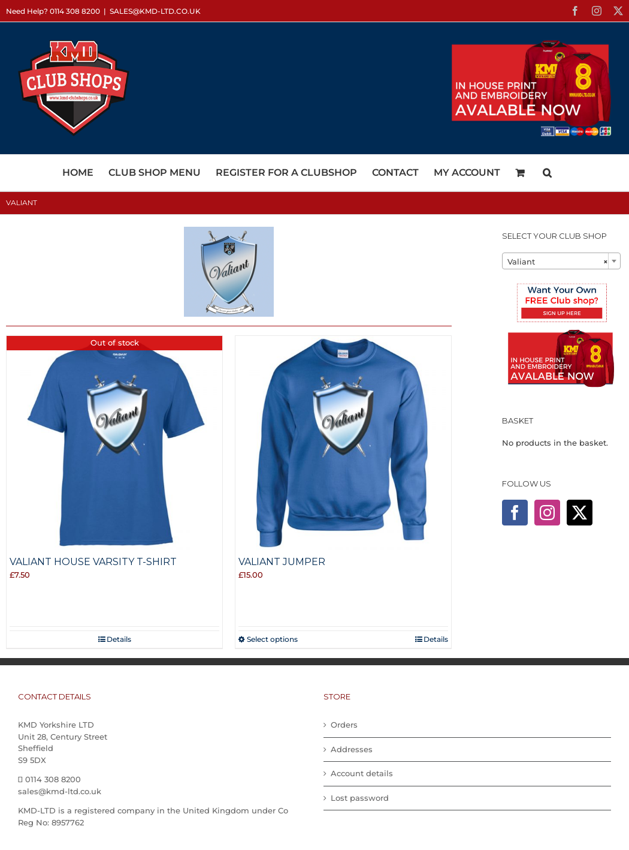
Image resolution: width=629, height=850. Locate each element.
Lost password (360, 798)
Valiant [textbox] (557, 261)
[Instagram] (547, 512)
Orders (344, 724)
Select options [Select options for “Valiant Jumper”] (272, 639)
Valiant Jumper (281, 561)
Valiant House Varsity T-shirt (93, 561)
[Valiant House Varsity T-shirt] (114, 444)
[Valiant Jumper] (343, 444)
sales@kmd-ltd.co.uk (155, 11)
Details (119, 639)
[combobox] (561, 261)
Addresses (352, 749)
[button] (547, 173)
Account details (362, 773)
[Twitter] (579, 512)
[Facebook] (515, 512)
